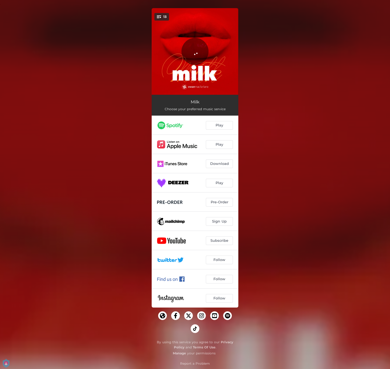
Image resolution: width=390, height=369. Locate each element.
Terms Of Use (204, 347)
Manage (179, 353)
